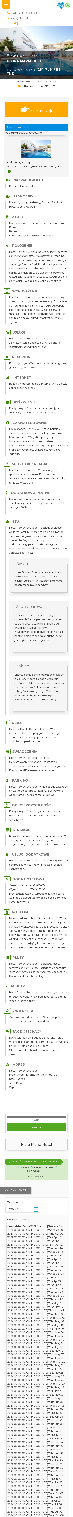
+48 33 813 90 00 (24, 13)
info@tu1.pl (19, 18)
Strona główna (23, 81)
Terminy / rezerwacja (36, 109)
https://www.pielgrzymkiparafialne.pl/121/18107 (35, 166)
